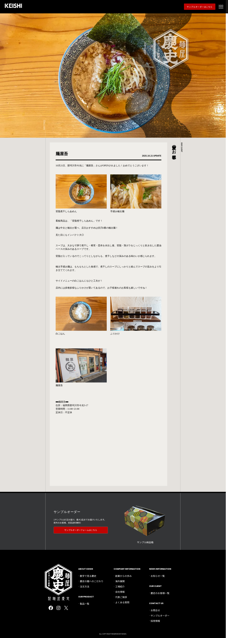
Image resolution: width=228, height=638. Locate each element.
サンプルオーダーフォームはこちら (80, 530)
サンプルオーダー (160, 615)
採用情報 (155, 621)
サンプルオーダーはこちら (199, 6)
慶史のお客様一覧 (160, 593)
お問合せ (155, 610)
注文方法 (84, 586)
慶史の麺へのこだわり (91, 581)
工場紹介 (120, 586)
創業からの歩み (123, 576)
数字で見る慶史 (88, 576)
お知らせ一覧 (158, 576)
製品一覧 (84, 603)
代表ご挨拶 (121, 597)
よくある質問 (122, 602)
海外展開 (120, 581)
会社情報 (120, 591)
